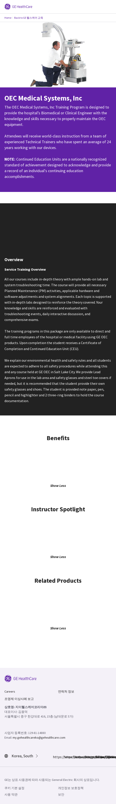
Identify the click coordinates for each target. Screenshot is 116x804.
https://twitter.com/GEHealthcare (77, 757)
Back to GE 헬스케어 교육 (28, 17)
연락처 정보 (66, 691)
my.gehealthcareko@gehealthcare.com (39, 737)
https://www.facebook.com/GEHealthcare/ (55, 757)
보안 (61, 794)
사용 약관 (11, 794)
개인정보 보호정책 (71, 788)
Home (7, 17)
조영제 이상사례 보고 (19, 699)
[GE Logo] (18, 6)
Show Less (58, 485)
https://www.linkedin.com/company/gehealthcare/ (87, 757)
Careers (9, 691)
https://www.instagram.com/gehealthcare (66, 757)
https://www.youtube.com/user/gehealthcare (98, 757)
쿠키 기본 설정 (14, 788)
